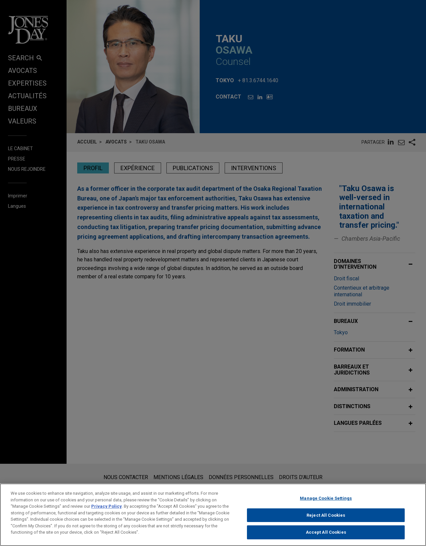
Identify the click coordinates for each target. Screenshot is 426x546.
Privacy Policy (106, 510)
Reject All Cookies (326, 519)
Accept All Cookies (326, 536)
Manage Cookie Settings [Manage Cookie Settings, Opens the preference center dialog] (326, 502)
